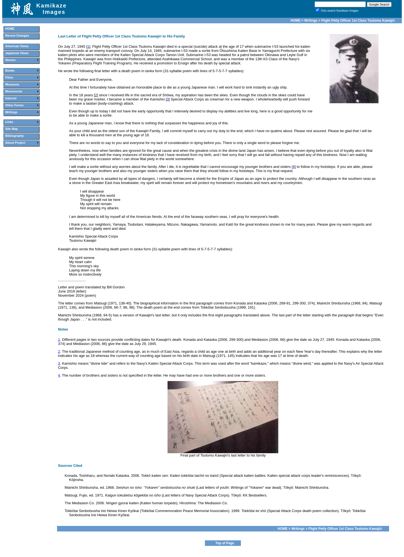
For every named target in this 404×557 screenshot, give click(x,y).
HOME (295, 20)
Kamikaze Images (51, 8)
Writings (311, 20)
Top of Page (224, 543)
